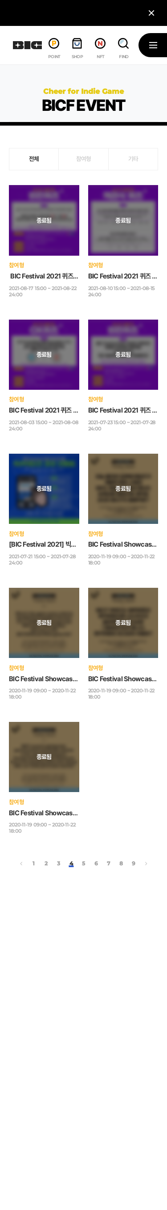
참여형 (83, 158)
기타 (133, 158)
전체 (34, 158)
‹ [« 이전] (21, 863)
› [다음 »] (146, 863)
